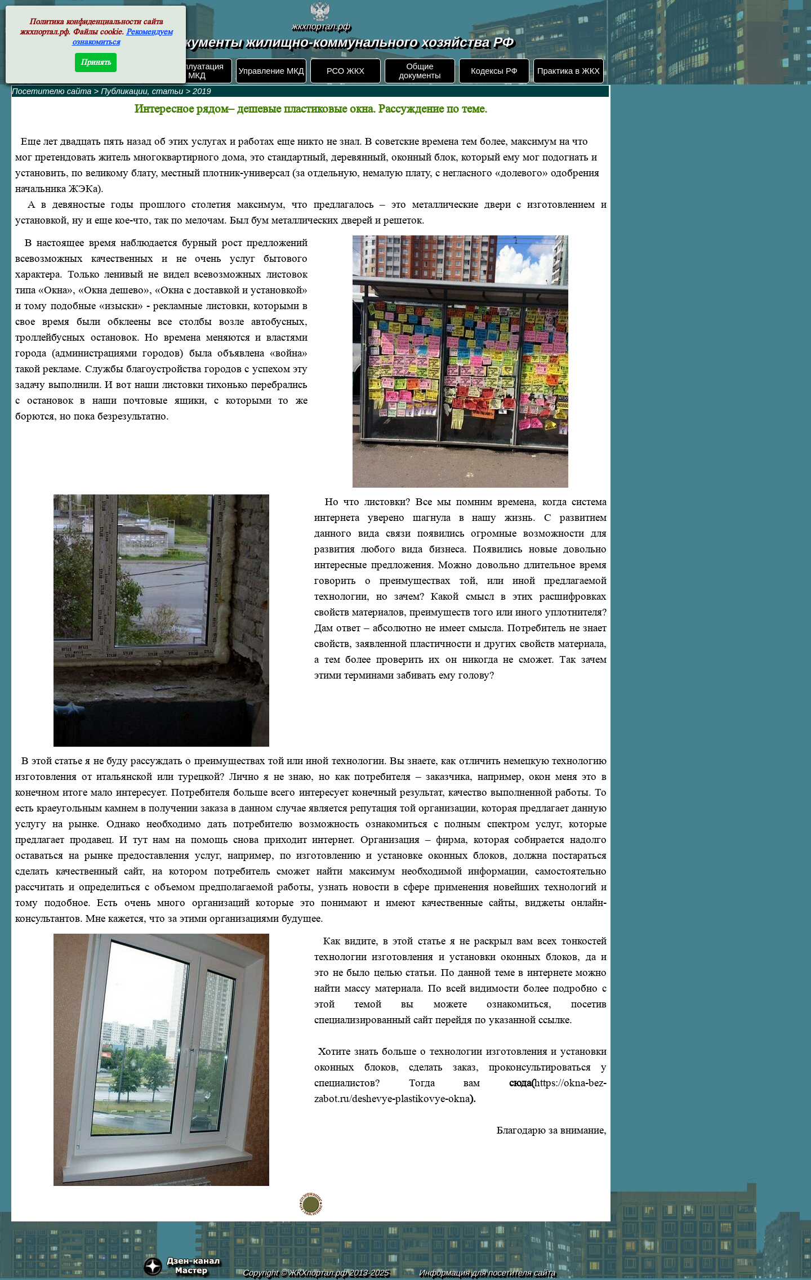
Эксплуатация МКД (197, 71)
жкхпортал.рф (321, 26)
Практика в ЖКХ (568, 70)
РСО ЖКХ (345, 70)
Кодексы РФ (494, 70)
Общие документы (419, 71)
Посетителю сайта (52, 91)
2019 (202, 91)
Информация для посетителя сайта (487, 1272)
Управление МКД (271, 70)
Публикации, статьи (142, 91)
